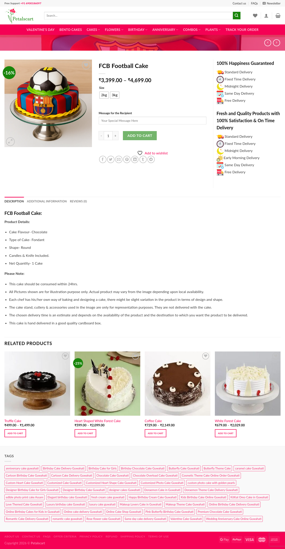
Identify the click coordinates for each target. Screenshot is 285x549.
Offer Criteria (65, 536)
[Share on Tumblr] (143, 159)
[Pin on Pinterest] (126, 159)
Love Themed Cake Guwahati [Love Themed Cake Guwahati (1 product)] (24, 504)
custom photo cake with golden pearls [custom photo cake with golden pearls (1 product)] (211, 483)
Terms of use (158, 536)
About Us (11, 536)
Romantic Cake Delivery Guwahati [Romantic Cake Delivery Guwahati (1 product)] (27, 519)
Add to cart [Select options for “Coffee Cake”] (155, 433)
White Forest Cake (228, 421)
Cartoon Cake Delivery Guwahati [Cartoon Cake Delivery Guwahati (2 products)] (71, 475)
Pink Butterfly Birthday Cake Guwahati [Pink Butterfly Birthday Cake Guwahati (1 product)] (169, 511)
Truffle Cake (12, 421)
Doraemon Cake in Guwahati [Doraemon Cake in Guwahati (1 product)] (162, 490)
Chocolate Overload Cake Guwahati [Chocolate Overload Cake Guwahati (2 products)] (155, 475)
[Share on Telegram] (151, 159)
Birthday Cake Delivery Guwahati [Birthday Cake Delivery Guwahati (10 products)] (63, 468)
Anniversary (165, 30)
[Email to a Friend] (118, 159)
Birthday (138, 30)
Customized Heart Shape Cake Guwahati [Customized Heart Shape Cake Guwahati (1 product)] (111, 483)
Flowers (114, 30)
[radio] (104, 95)
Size (101, 88)
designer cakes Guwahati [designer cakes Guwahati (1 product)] (124, 490)
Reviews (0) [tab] (78, 201)
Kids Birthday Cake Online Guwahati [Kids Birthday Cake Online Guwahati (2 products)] (203, 497)
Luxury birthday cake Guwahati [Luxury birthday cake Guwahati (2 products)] (66, 504)
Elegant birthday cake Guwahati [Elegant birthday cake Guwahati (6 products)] (67, 497)
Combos (192, 30)
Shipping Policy (132, 536)
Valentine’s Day (40, 30)
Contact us (239, 3)
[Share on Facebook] (102, 159)
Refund (112, 536)
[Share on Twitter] (110, 159)
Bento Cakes (70, 30)
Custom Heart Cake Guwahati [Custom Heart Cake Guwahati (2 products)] (24, 483)
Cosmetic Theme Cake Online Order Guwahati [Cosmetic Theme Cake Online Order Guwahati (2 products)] (211, 475)
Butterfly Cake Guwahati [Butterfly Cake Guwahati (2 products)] (184, 468)
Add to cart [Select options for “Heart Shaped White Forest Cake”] (85, 433)
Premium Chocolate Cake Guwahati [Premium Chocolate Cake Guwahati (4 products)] (220, 511)
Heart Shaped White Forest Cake (98, 421)
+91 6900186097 (30, 3)
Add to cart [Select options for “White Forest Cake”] (226, 433)
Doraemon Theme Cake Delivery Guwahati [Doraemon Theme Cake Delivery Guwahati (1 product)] (211, 490)
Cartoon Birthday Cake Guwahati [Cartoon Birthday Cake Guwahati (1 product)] (26, 475)
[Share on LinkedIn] (134, 159)
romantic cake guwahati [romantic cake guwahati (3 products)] (67, 519)
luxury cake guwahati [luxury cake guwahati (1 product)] (102, 504)
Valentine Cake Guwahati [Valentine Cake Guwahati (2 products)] (186, 519)
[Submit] (236, 15)
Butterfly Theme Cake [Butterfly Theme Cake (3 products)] (217, 468)
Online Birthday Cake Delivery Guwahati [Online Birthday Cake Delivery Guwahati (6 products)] (234, 504)
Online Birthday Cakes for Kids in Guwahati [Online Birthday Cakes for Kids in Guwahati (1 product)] (33, 511)
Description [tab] (14, 201)
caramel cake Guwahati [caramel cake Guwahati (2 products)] (249, 468)
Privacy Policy (91, 536)
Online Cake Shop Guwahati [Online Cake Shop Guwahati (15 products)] (123, 511)
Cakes (93, 30)
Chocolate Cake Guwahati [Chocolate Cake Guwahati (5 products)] (112, 475)
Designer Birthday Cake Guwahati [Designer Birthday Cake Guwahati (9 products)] (84, 490)
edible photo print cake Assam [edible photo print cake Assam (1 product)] (24, 497)
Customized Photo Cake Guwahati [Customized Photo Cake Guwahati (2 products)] (162, 483)
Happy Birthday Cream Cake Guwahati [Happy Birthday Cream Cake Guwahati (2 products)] (153, 497)
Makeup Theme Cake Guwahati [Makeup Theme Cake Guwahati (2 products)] (185, 504)
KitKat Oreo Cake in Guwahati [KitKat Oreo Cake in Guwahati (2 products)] (249, 497)
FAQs (254, 3)
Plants (213, 30)
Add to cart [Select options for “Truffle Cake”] (15, 433)
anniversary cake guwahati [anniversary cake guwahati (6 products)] (22, 468)
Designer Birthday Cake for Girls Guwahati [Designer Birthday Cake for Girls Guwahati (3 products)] (32, 490)
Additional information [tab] (47, 201)
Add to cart (139, 135)
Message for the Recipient (115, 113)
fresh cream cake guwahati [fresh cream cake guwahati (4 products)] (107, 497)
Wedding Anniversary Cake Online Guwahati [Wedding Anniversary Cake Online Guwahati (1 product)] (234, 519)
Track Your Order (242, 30)
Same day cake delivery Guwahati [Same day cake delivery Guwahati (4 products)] (145, 519)
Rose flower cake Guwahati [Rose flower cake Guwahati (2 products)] (103, 519)
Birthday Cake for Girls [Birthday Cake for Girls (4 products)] (102, 468)
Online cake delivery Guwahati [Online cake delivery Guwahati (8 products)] (83, 511)
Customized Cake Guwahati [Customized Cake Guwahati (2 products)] (64, 483)
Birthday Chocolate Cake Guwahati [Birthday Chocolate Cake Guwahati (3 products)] (143, 468)
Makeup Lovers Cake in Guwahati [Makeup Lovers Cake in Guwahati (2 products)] (140, 504)
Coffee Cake (153, 421)
